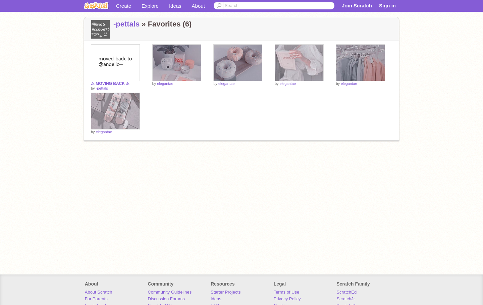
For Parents (96, 298)
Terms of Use (287, 292)
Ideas (175, 6)
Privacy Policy (287, 298)
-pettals (126, 24)
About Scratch (98, 292)
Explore (150, 6)
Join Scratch (357, 5)
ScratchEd (346, 292)
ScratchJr (345, 298)
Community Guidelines (170, 292)
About (198, 6)
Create (123, 6)
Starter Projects (226, 292)
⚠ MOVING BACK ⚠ (110, 83)
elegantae (165, 84)
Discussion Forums (166, 298)
